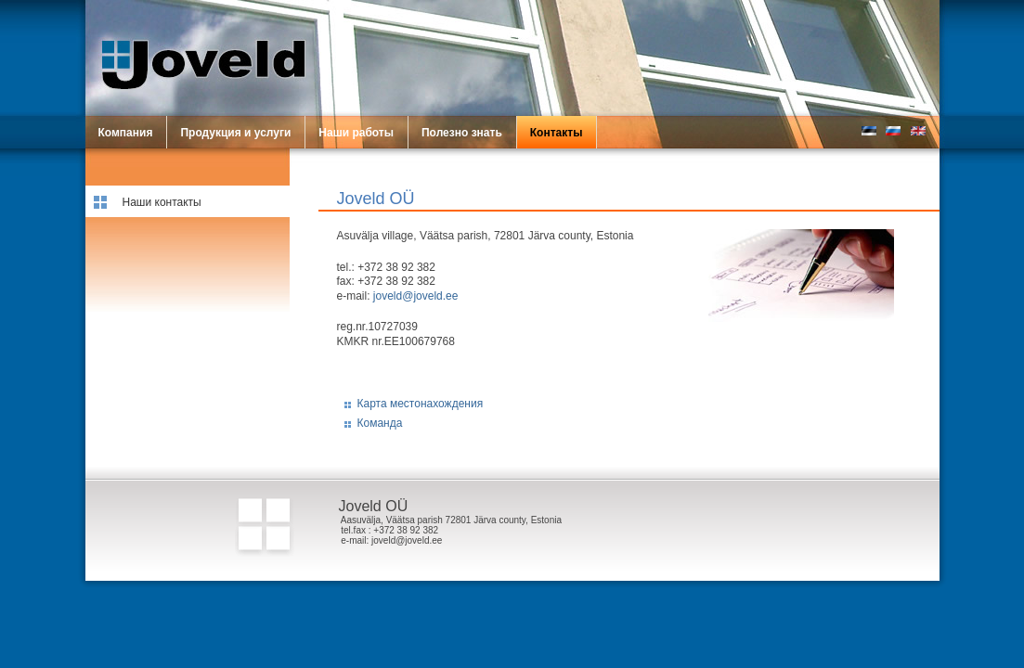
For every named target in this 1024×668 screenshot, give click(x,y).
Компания (125, 132)
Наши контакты (162, 202)
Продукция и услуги (235, 132)
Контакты (556, 132)
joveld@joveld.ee (416, 295)
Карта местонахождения (420, 403)
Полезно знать (461, 132)
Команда (380, 423)
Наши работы (356, 132)
